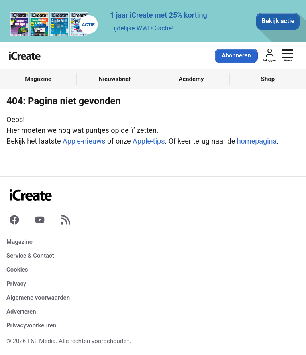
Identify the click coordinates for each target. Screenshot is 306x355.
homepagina (257, 141)
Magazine (19, 241)
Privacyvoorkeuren (31, 325)
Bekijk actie (277, 21)
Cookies (17, 269)
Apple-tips (149, 141)
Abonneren (236, 55)
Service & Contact (30, 255)
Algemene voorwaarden (38, 297)
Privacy (16, 283)
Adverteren (21, 311)
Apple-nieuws (84, 141)
